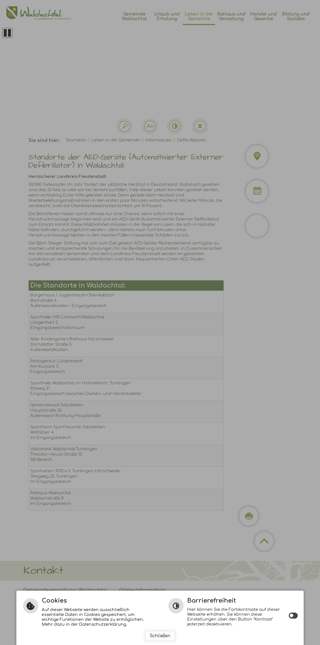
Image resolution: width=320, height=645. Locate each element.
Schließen (160, 635)
